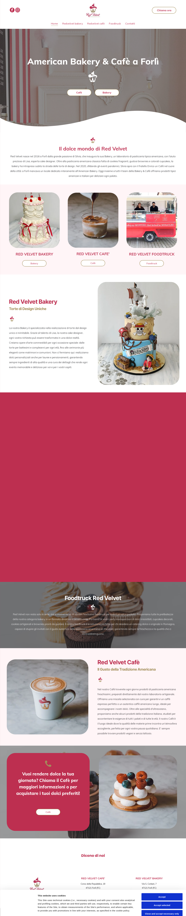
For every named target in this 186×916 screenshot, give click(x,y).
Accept (162, 871)
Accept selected (162, 880)
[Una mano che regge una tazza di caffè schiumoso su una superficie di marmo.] (148, 440)
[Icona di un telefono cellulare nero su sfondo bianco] (48, 766)
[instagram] (17, 10)
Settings (146, 910)
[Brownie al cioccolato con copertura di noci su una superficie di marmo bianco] (102, 557)
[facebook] (12, 10)
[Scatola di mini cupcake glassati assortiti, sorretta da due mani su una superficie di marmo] (28, 417)
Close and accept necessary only (162, 888)
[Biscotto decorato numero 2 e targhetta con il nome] (37, 533)
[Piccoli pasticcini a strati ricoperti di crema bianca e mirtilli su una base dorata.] (102, 510)
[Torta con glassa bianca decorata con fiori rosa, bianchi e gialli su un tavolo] (83, 417)
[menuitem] (54, 23)
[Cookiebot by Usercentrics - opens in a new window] (18, 910)
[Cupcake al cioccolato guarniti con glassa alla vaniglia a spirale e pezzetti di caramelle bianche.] (28, 464)
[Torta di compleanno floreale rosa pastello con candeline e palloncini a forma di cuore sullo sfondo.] (83, 464)
